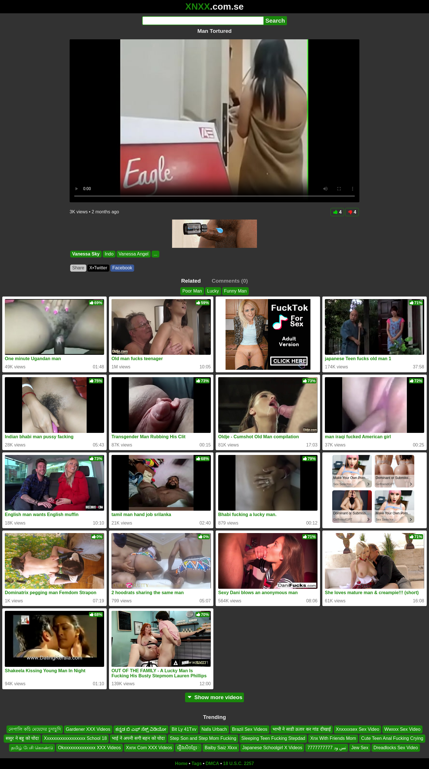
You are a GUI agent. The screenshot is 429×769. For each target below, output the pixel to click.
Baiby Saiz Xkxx (221, 747)
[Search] (202, 20)
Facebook (122, 267)
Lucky (213, 291)
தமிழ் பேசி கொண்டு (32, 747)
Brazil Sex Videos (249, 729)
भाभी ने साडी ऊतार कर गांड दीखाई (302, 729)
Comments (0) (230, 281)
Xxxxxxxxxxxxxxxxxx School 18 (75, 738)
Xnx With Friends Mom (333, 738)
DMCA (212, 763)
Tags (197, 763)
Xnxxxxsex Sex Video (357, 729)
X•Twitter (98, 267)
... (155, 254)
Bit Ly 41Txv (183, 729)
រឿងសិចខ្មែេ (188, 747)
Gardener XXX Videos (88, 729)
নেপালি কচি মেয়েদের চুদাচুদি (34, 729)
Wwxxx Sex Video (402, 729)
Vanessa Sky (86, 254)
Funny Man (235, 291)
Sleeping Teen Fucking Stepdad (273, 738)
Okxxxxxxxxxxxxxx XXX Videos (89, 747)
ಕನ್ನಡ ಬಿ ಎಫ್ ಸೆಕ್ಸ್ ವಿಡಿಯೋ (141, 729)
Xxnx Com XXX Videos (149, 747)
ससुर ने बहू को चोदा (22, 738)
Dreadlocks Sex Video (396, 747)
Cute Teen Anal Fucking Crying (392, 738)
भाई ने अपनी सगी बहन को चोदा (138, 738)
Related (191, 281)
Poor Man (192, 291)
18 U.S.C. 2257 (238, 763)
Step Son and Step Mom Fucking (203, 738)
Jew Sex (359, 747)
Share (78, 267)
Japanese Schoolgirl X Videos (272, 747)
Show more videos (215, 697)
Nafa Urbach (214, 729)
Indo (109, 254)
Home (181, 763)
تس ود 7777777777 (326, 747)
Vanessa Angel (134, 254)
